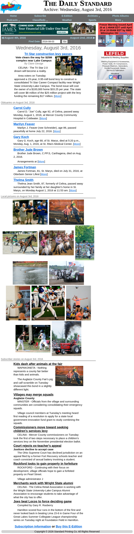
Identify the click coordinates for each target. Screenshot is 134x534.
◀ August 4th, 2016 (14, 37)
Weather (67, 20)
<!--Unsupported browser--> (115, 98)
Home (13, 15)
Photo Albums (120, 15)
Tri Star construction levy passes (48, 54)
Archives (93, 16)
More (119, 20)
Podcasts (13, 20)
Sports (92, 20)
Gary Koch (21, 137)
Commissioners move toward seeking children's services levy (40, 429)
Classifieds (40, 20)
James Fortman (24, 167)
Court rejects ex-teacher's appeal (37, 445)
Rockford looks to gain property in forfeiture (45, 463)
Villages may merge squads (33, 394)
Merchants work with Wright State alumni (43, 483)
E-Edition (67, 15)
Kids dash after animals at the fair (37, 364)
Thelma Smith (23, 180)
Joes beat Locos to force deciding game (42, 501)
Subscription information (33, 526)
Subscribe (40, 15)
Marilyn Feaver (24, 124)
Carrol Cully (22, 108)
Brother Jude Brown (28, 149)
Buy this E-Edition (69, 526)
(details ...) (125, 33)
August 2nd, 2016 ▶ (82, 37)
